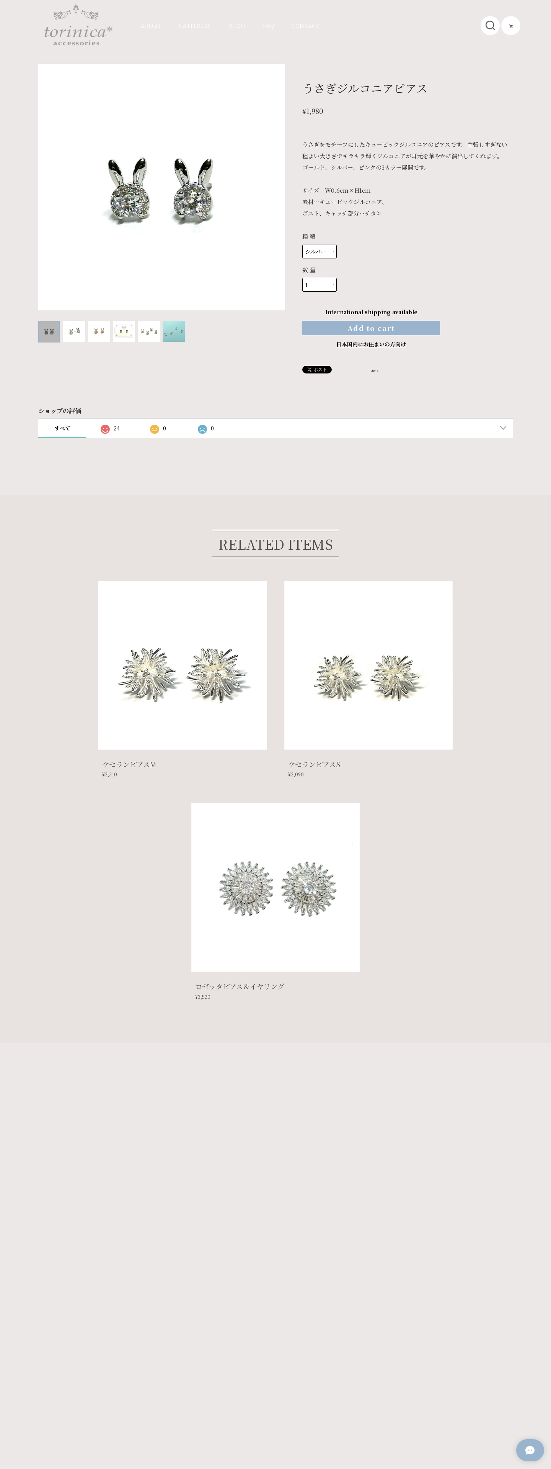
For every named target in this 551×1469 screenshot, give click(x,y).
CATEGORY (195, 25)
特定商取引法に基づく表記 (138, 1407)
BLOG (236, 25)
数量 (309, 270)
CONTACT (306, 25)
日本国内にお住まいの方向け (371, 357)
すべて (62, 441)
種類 (309, 236)
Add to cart (371, 334)
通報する (382, 382)
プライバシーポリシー (73, 1407)
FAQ (268, 25)
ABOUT (150, 25)
